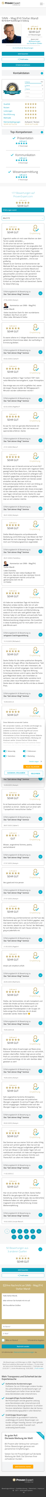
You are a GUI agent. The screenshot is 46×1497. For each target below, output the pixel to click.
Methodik (7, 118)
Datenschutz (32, 1488)
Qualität (7, 104)
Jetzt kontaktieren (23, 65)
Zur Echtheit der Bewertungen (23, 48)
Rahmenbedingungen (12, 122)
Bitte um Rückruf (12, 1340)
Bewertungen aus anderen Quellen (34, 42)
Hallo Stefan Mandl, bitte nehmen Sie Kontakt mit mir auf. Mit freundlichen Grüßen (23, 1306)
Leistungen (8, 111)
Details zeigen (34, 761)
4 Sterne (27, 85)
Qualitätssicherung (21, 1488)
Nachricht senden (23, 1346)
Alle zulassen (32, 766)
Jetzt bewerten (23, 54)
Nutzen (6, 107)
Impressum (41, 1488)
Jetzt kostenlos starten (23, 1466)
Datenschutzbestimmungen (24, 1352)
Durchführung (9, 114)
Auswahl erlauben (16, 772)
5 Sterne (27, 82)
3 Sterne (27, 89)
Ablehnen (35, 773)
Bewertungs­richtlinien (8, 1488)
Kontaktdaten (28, 73)
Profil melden (39, 1368)
